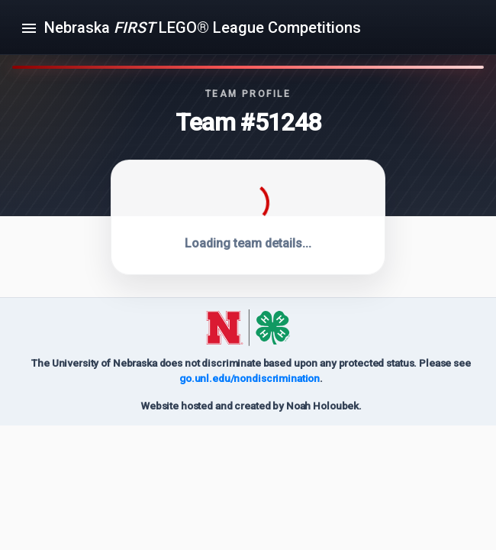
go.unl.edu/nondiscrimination (249, 378)
